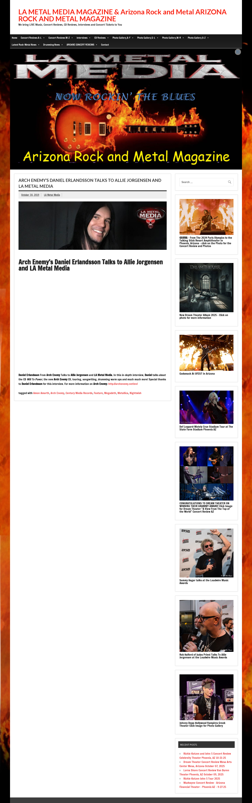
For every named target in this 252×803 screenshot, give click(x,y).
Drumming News (53, 44)
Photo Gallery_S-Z (198, 37)
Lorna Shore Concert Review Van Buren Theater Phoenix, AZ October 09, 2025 (204, 772)
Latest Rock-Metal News (26, 44)
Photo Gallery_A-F (123, 37)
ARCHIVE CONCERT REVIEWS (82, 44)
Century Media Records (79, 393)
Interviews (84, 37)
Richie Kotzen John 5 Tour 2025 (201, 778)
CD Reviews (101, 37)
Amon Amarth (41, 393)
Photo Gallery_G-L (148, 37)
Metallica (123, 393)
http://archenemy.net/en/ (123, 384)
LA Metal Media (52, 195)
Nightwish (135, 393)
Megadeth (110, 393)
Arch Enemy (57, 393)
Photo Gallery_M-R (173, 37)
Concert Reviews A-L (33, 37)
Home (14, 38)
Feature (98, 393)
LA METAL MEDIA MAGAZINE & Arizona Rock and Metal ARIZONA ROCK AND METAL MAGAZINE (122, 15)
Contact (105, 44)
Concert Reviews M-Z (60, 37)
